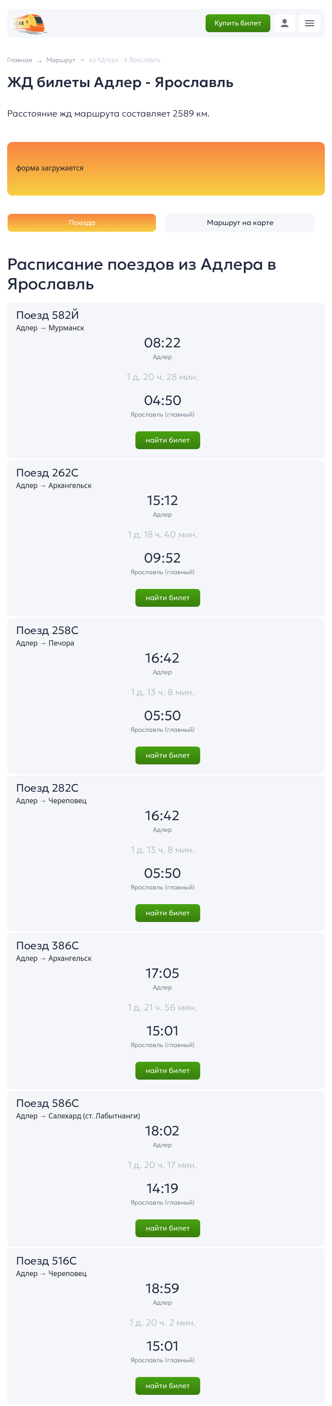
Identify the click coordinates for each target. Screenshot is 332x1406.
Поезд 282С (47, 788)
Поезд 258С (47, 630)
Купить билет (237, 22)
